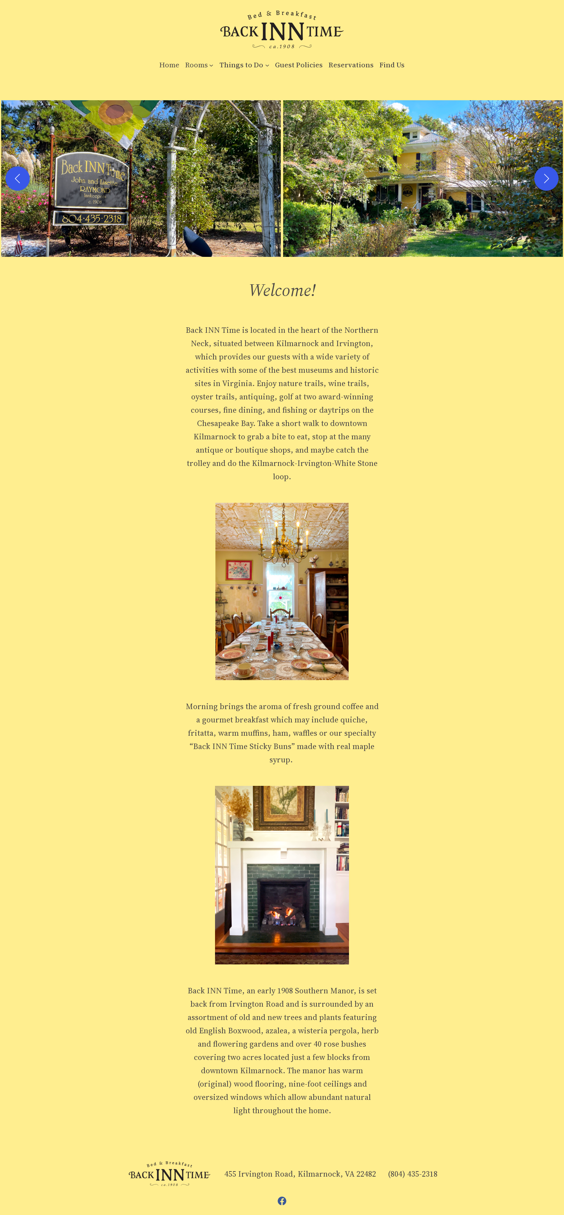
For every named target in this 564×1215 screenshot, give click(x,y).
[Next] (546, 178)
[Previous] (17, 178)
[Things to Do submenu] (267, 65)
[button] (141, 178)
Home (169, 65)
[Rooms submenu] (211, 65)
